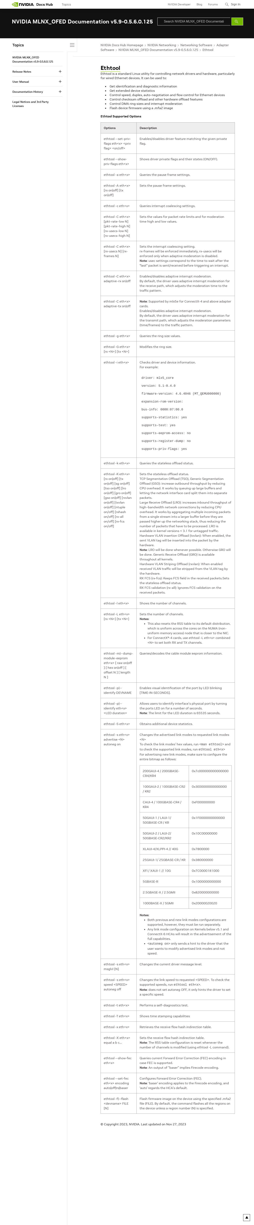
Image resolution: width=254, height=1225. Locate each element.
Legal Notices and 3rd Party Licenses (30, 104)
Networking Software (196, 45)
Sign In (235, 4)
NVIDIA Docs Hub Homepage (122, 45)
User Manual (20, 81)
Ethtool (208, 50)
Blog (198, 4)
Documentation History (27, 92)
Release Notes (21, 71)
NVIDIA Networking (162, 45)
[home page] (23, 4)
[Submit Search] (237, 21)
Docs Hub (44, 4)
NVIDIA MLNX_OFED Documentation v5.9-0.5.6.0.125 (158, 50)
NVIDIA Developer (177, 4)
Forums (211, 4)
